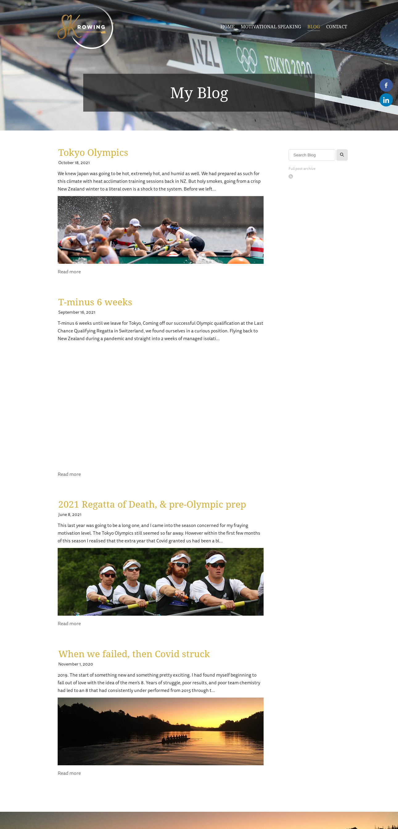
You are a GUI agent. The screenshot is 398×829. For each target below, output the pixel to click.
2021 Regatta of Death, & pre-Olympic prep (152, 504)
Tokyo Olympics (93, 152)
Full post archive (302, 168)
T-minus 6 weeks (95, 302)
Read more (69, 271)
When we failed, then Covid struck (134, 654)
